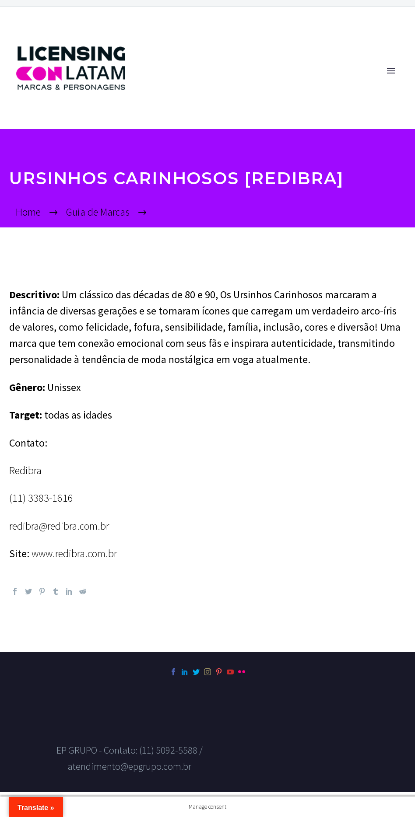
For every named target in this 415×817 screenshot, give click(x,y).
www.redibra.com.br (74, 553)
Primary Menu (391, 70)
